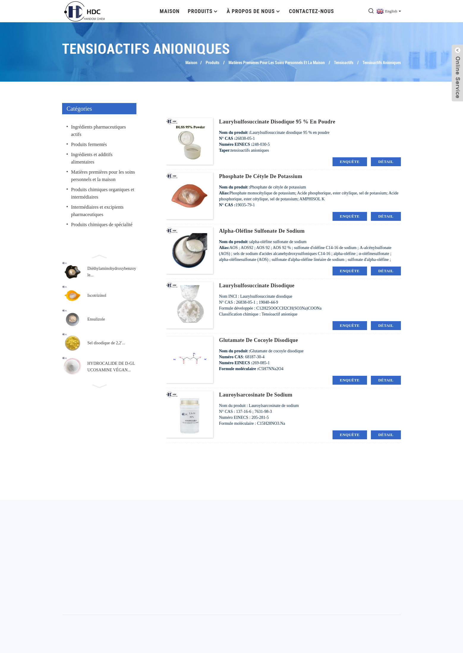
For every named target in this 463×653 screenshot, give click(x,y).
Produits (203, 11)
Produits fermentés (89, 144)
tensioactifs (343, 62)
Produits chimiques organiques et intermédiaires (102, 193)
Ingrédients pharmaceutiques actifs (98, 130)
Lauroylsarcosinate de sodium (255, 395)
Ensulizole (96, 319)
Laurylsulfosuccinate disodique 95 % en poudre (277, 122)
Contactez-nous (311, 11)
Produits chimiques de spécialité (102, 224)
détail (385, 161)
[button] (99, 256)
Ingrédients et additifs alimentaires (92, 158)
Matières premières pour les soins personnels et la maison (277, 62)
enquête (350, 161)
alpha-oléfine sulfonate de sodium (262, 231)
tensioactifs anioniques (382, 62)
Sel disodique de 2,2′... (106, 343)
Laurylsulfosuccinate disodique (257, 286)
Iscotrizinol (96, 295)
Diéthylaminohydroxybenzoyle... (111, 271)
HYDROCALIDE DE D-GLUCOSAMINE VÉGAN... (111, 366)
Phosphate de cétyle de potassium (260, 176)
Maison (169, 11)
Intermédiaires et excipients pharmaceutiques (97, 211)
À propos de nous (254, 11)
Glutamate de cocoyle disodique (258, 340)
